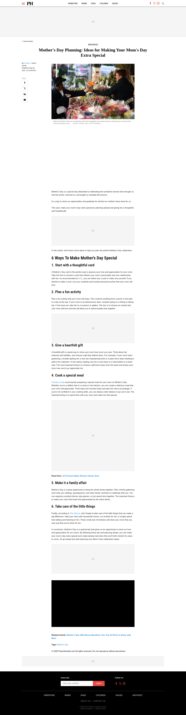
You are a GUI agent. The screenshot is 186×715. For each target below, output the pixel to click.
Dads (93, 3)
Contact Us (99, 701)
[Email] (25, 100)
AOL (80, 278)
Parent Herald (28, 41)
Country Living (57, 382)
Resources (93, 44)
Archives (137, 695)
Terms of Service (86, 708)
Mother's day (62, 645)
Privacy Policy (100, 708)
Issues (115, 3)
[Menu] (23, 4)
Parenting (73, 3)
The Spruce (75, 513)
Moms (84, 3)
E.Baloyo (27, 63)
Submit (99, 683)
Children (104, 3)
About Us (85, 701)
